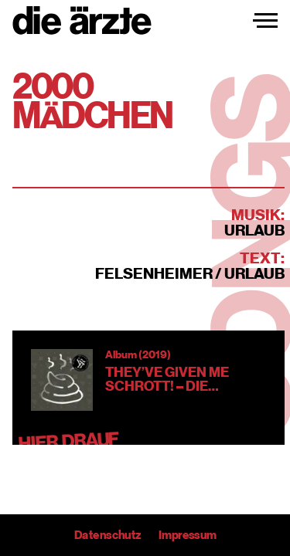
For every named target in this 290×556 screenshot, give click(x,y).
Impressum (187, 535)
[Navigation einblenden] (265, 21)
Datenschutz (107, 535)
